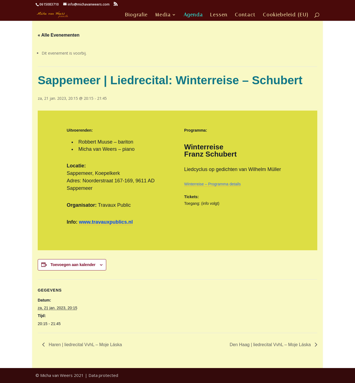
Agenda (193, 15)
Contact (245, 15)
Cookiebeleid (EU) (285, 15)
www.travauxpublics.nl (106, 222)
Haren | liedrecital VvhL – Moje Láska (84, 344)
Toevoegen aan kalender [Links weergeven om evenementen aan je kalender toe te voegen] (72, 264)
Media (163, 15)
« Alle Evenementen (59, 35)
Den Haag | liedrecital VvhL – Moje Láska (271, 344)
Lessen (219, 15)
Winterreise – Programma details (212, 184)
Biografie (136, 15)
